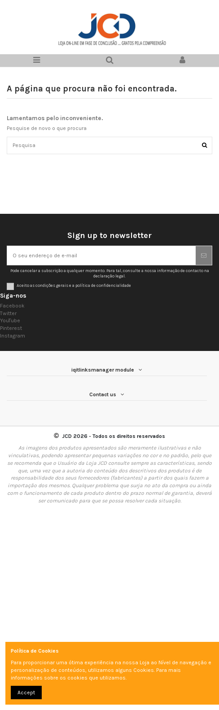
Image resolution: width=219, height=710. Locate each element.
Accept (26, 692)
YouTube (10, 320)
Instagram (12, 336)
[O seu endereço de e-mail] (101, 255)
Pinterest (11, 328)
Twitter (8, 313)
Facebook (12, 306)
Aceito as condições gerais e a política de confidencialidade (74, 285)
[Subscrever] (204, 255)
